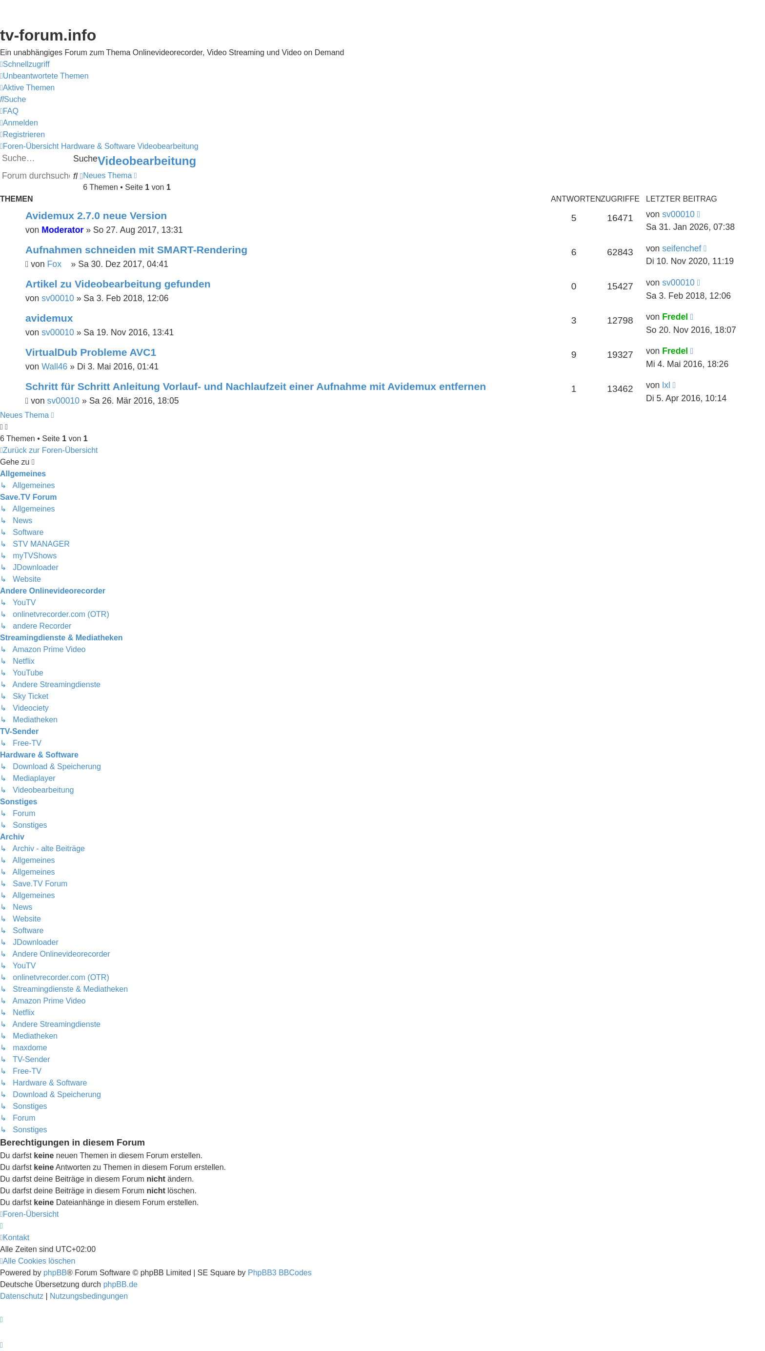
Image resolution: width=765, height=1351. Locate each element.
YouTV (633, 108)
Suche (85, 159)
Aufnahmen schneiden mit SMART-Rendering (136, 249)
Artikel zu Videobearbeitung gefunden (118, 283)
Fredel (675, 317)
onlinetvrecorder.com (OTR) (673, 88)
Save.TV (637, 68)
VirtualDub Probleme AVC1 (90, 352)
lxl (666, 385)
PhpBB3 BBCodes (280, 1273)
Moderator (62, 230)
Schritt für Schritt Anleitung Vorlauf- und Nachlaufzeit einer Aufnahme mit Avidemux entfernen (255, 386)
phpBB (55, 1273)
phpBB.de (120, 1284)
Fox (58, 264)
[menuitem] (44, 76)
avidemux (49, 318)
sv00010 (678, 214)
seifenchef (681, 248)
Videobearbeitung (147, 160)
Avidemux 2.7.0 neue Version (96, 215)
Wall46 (54, 366)
